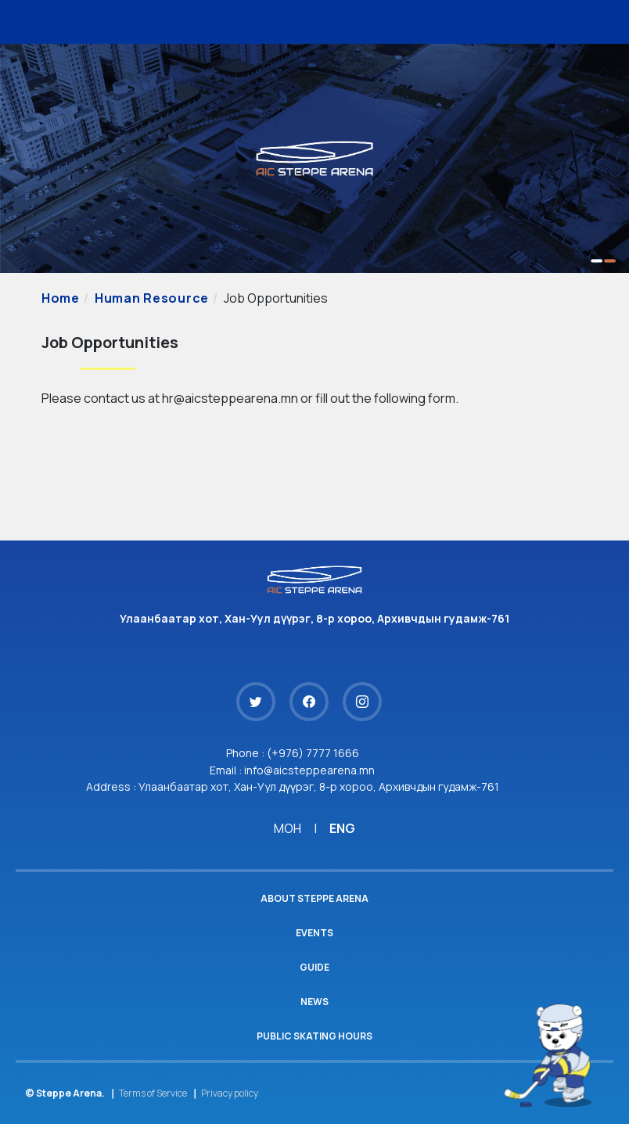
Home (60, 298)
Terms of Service (153, 1093)
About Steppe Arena (314, 898)
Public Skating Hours (314, 1036)
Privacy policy (229, 1093)
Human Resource (152, 298)
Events (314, 932)
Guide (314, 967)
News (314, 1001)
